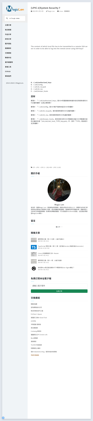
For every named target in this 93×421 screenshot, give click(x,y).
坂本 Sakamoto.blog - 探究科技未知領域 (44, 352)
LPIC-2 (43, 167)
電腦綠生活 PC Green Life (39, 335)
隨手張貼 (8, 43)
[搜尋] (15, 18)
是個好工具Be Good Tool (39, 317)
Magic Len (51, 11)
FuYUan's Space (36, 314)
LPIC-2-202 (57, 167)
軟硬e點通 (34, 304)
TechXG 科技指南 (36, 345)
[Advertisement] (59, 28)
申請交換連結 (35, 355)
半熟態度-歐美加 (36, 324)
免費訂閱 (59, 291)
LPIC (37, 167)
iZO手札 (33, 321)
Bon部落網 (34, 338)
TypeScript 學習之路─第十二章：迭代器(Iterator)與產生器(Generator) (61, 246)
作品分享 (8, 34)
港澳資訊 (33, 341)
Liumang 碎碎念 (36, 331)
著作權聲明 (9, 62)
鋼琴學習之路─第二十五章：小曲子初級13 (51, 239)
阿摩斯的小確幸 (35, 348)
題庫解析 (8, 48)
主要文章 (8, 25)
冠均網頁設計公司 (36, 307)
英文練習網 (34, 328)
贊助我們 (8, 76)
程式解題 (8, 30)
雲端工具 (8, 67)
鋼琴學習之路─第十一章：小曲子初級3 (50, 260)
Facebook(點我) (72, 211)
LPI (34, 167)
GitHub (8, 71)
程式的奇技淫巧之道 (37, 311)
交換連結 (8, 53)
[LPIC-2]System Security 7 (45, 7)
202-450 (49, 167)
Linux (61, 11)
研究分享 (8, 39)
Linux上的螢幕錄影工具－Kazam (48, 253)
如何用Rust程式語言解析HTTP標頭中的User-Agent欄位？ (56, 267)
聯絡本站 (8, 57)
